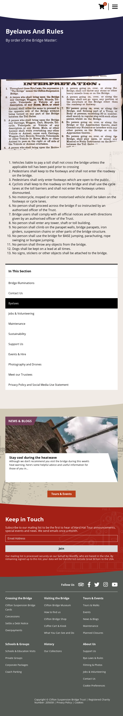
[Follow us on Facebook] (89, 585)
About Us (89, 644)
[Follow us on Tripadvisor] (81, 585)
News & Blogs (91, 619)
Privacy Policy (65, 702)
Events (87, 612)
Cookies (79, 702)
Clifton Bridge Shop (55, 619)
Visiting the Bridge (56, 598)
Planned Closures (93, 632)
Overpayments (13, 630)
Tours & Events (61, 494)
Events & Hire (17, 354)
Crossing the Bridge (18, 598)
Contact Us (15, 293)
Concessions (12, 616)
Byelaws (13, 303)
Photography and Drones (25, 364)
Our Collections (53, 651)
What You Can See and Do (59, 632)
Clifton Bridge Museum (57, 605)
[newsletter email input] (61, 538)
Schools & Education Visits (20, 651)
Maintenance (16, 324)
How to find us (52, 612)
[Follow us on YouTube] (115, 585)
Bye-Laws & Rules (93, 658)
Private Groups (13, 658)
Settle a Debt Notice (16, 623)
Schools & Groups (17, 644)
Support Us (15, 344)
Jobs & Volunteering (21, 313)
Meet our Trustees (20, 374)
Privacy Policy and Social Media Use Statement (38, 385)
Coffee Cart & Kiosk (55, 626)
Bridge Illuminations (21, 283)
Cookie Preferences (94, 685)
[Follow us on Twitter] (96, 585)
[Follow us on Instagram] (105, 585)
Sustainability (17, 334)
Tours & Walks (91, 605)
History (49, 644)
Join (61, 548)
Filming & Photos (92, 665)
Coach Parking (13, 671)
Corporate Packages (16, 665)
